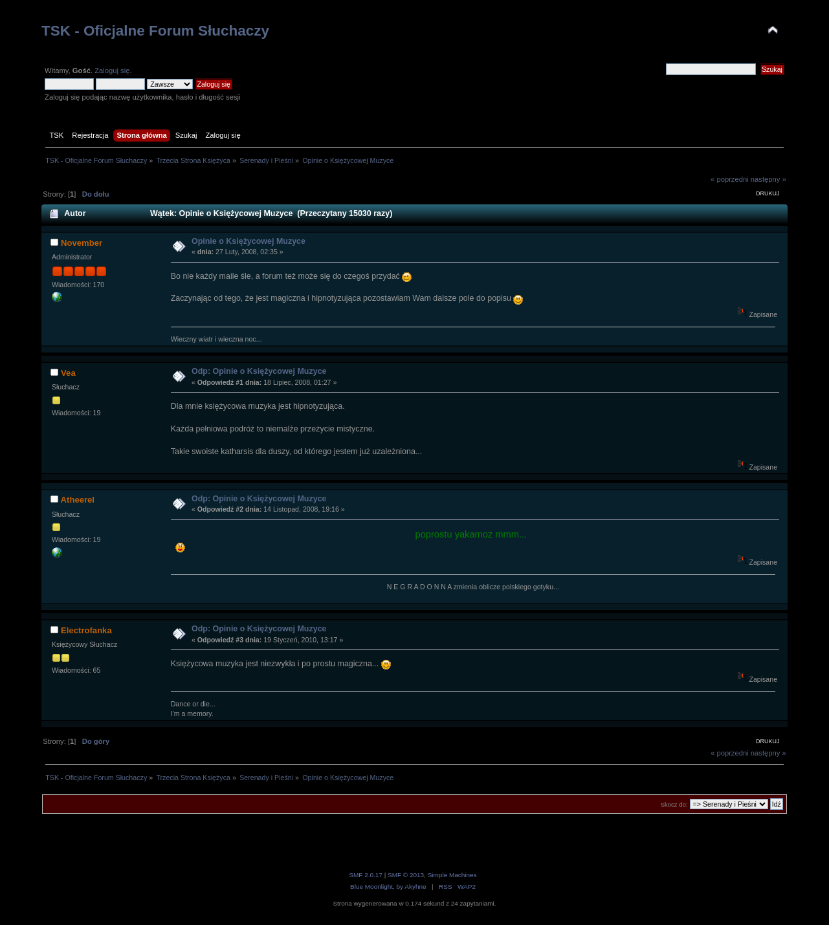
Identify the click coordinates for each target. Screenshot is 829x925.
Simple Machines (452, 874)
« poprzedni (730, 179)
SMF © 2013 (406, 874)
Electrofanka (86, 630)
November (81, 243)
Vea (68, 373)
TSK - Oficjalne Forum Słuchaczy (155, 31)
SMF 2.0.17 (365, 874)
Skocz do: (674, 804)
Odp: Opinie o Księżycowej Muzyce (259, 371)
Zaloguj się (111, 70)
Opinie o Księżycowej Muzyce (248, 241)
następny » (768, 179)
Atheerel (77, 500)
